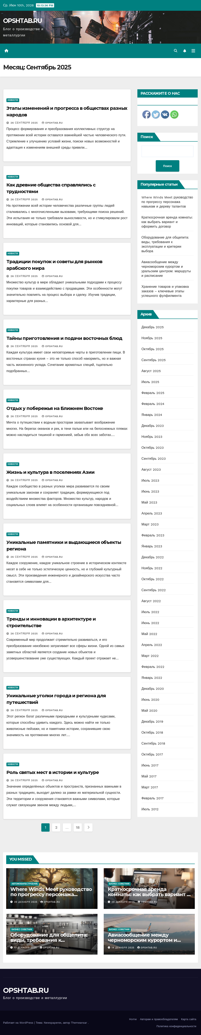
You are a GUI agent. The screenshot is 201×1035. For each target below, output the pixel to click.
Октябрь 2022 (153, 579)
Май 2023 (149, 502)
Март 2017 (150, 787)
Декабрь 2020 (153, 689)
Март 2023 (150, 524)
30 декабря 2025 (26, 902)
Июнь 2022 (150, 623)
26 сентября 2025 (25, 122)
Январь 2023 (152, 546)
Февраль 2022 (153, 667)
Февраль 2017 (153, 798)
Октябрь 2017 (152, 754)
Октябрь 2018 (152, 732)
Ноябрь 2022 (152, 568)
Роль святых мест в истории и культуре (52, 772)
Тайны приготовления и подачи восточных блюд (64, 338)
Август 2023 (151, 470)
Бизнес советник (119, 884)
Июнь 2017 (150, 765)
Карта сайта (188, 1019)
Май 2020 (149, 711)
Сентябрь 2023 (154, 459)
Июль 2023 (150, 480)
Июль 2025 (150, 382)
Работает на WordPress (18, 1022)
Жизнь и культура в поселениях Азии (50, 472)
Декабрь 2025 (153, 327)
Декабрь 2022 (153, 557)
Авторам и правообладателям (159, 1019)
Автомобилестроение (25, 884)
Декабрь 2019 (152, 721)
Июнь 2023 (150, 491)
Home (133, 1019)
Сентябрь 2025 (154, 360)
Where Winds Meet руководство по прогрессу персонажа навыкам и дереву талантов (167, 201)
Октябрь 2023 (153, 448)
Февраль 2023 (153, 535)
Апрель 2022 (152, 645)
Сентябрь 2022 (154, 590)
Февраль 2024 (153, 404)
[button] (175, 51)
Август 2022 (151, 601)
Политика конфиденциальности (176, 1026)
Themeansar (79, 1022)
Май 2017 (149, 776)
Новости (13, 100)
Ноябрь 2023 (152, 437)
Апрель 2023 (152, 513)
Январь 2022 (152, 678)
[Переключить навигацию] (193, 51)
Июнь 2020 (150, 700)
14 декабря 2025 (123, 947)
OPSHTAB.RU (22, 21)
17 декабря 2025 (26, 947)
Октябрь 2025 (153, 349)
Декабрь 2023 (153, 426)
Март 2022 (150, 656)
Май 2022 (149, 634)
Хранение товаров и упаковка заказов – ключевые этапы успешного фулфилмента (165, 291)
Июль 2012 (150, 809)
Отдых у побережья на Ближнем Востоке (54, 408)
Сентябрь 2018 (153, 743)
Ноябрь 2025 (152, 338)
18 (78, 827)
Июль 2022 (150, 612)
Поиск (146, 137)
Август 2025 (151, 371)
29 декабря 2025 (124, 902)
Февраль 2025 (153, 393)
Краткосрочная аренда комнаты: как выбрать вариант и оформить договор (167, 221)
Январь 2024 (152, 415)
